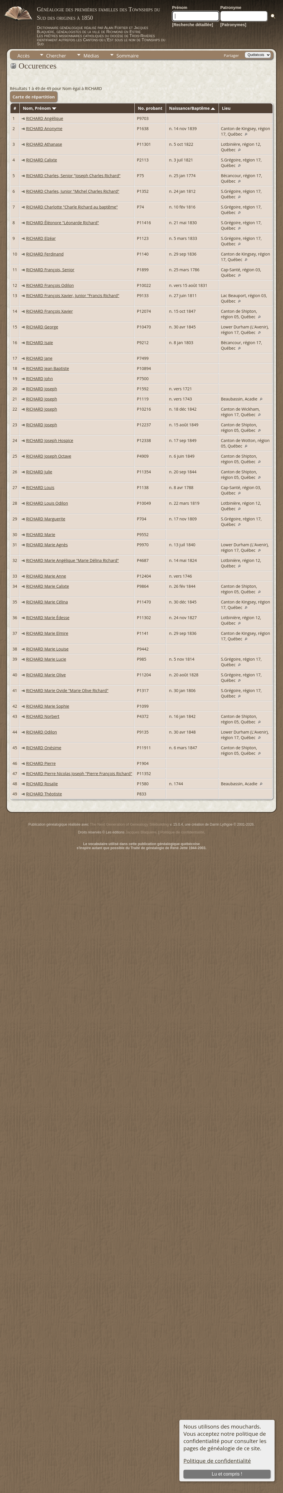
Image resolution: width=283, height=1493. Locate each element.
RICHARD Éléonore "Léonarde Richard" (62, 222)
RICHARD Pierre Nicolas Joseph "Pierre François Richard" (79, 773)
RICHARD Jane (39, 358)
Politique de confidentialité (217, 1460)
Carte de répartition (33, 97)
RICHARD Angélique (44, 118)
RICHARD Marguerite (45, 519)
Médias (91, 56)
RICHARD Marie (40, 534)
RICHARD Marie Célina (47, 602)
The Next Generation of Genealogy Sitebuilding (129, 824)
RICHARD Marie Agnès (47, 544)
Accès (23, 56)
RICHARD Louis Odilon (47, 503)
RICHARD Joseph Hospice (49, 440)
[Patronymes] (233, 24)
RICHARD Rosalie (42, 783)
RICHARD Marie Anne (46, 576)
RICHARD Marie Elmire (47, 633)
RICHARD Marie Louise (47, 649)
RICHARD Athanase (44, 144)
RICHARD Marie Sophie (47, 706)
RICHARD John (39, 378)
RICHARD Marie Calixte (47, 586)
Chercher (56, 56)
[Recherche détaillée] (192, 24)
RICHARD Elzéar (41, 238)
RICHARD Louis (40, 487)
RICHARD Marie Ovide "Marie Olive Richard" (67, 690)
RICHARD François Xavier (49, 311)
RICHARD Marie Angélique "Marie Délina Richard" (72, 560)
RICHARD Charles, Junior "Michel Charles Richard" (72, 191)
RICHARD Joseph (41, 388)
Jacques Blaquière (140, 832)
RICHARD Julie (39, 472)
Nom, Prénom (39, 108)
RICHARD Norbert (43, 716)
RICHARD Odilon (41, 732)
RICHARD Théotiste (44, 794)
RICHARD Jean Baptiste (47, 368)
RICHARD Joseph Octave (48, 456)
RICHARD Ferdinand (45, 254)
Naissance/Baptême (192, 108)
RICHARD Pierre (41, 763)
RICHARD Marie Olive (46, 675)
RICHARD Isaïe (39, 342)
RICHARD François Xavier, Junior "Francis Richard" (72, 295)
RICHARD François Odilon (50, 285)
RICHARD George (42, 327)
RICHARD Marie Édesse (48, 617)
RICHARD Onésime (43, 747)
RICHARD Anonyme (44, 128)
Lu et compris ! (227, 1474)
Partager (231, 55)
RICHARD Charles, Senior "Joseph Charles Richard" (73, 175)
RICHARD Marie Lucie (46, 659)
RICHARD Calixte (41, 160)
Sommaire (127, 56)
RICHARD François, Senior (50, 269)
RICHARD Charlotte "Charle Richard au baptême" (72, 207)
